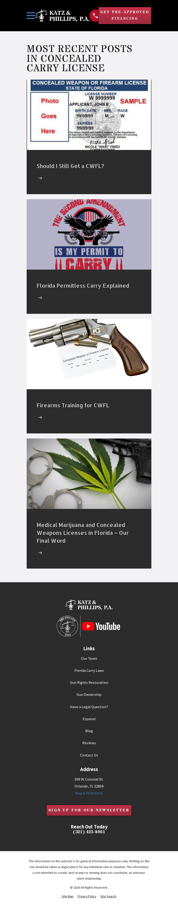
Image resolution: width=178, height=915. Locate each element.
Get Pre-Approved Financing (123, 16)
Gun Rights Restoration (89, 683)
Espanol (89, 719)
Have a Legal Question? (89, 707)
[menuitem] (67, 897)
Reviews (89, 743)
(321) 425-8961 (89, 833)
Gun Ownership (89, 695)
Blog (89, 731)
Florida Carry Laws (89, 671)
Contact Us (89, 756)
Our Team (89, 659)
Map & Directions (89, 794)
